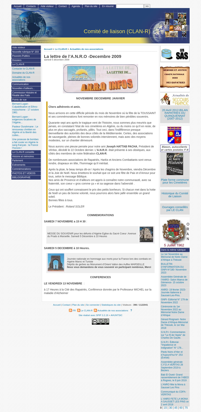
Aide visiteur (47, 6)
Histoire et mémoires (23, 156)
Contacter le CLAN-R (23, 68)
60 (181, 407)
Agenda (76, 6)
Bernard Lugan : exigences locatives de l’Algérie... (24, 119)
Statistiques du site (111, 304)
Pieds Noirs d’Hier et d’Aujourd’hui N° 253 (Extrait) (172, 355)
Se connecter (93, 304)
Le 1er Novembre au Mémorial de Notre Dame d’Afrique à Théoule (174, 257)
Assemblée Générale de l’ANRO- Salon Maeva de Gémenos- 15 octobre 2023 (174, 281)
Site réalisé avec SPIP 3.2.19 (93, 315)
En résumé (107, 6)
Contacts (31, 6)
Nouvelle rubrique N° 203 (25, 51)
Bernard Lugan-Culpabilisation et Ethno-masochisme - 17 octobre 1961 (25, 108)
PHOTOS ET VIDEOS (24, 173)
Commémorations (21, 169)
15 (165, 407)
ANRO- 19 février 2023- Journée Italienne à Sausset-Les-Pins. (173, 292)
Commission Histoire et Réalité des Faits (24, 94)
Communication (20, 84)
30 (170, 407)
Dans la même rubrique (173, 249)
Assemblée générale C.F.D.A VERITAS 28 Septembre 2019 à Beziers (172, 366)
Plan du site (91, 6)
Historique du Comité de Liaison (175, 195)
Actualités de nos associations (86, 49)
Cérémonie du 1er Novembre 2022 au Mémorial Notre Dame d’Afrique (172, 311)
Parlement (17, 160)
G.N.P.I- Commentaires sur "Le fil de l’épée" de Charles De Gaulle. (173, 335)
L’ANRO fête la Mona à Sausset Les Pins (173, 386)
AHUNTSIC (116, 315)
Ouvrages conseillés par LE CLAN (175, 208)
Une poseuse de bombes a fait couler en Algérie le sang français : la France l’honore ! (25, 143)
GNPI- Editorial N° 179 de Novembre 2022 (174, 301)
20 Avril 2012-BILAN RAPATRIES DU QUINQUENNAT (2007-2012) (175, 114)
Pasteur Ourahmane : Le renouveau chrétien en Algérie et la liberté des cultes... (25, 131)
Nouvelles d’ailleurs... (23, 88)
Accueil (48, 49)
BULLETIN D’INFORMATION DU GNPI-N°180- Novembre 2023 (174, 268)
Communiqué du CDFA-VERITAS (173, 393)
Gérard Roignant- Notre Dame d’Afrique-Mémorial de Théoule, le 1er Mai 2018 (174, 323)
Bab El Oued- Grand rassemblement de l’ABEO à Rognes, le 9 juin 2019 (175, 377)
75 (186, 407)
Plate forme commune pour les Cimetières (175, 181)
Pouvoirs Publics (21, 56)
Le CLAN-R (61, 49)
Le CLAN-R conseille (23, 152)
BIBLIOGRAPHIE (21, 177)
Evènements (18, 165)
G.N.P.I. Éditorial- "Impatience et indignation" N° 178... (172, 345)
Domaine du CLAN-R (23, 72)
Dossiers (16, 60)
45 (175, 407)
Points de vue (19, 99)
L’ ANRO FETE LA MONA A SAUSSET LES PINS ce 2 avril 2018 (175, 401)
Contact (62, 6)
